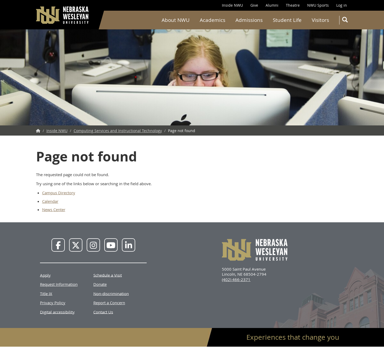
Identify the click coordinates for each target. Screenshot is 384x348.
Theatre (293, 5)
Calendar (50, 201)
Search (346, 21)
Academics (212, 20)
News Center (53, 209)
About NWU (176, 20)
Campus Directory (58, 192)
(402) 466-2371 (236, 279)
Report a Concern (109, 302)
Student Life (287, 20)
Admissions (249, 20)
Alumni (272, 5)
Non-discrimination (111, 293)
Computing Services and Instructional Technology (118, 130)
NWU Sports (318, 5)
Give (254, 5)
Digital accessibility (57, 311)
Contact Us (103, 311)
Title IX (46, 293)
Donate (100, 284)
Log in (341, 5)
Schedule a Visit (107, 275)
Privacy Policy (52, 302)
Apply (45, 275)
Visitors (320, 20)
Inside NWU (232, 5)
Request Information (59, 284)
